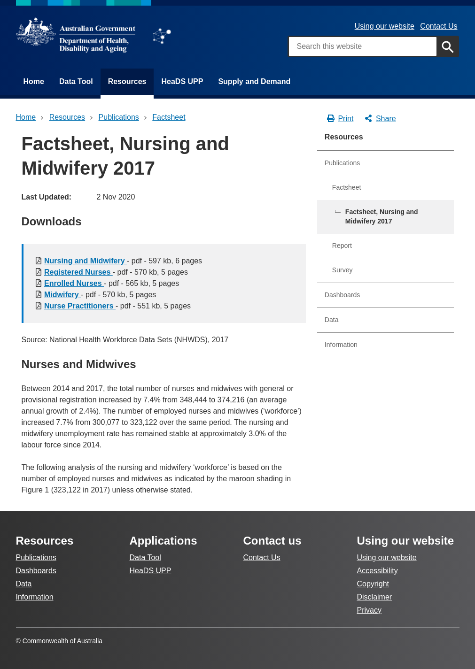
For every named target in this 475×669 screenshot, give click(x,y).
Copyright (373, 584)
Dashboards (342, 295)
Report (342, 245)
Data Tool (76, 81)
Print (340, 118)
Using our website (384, 26)
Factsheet (346, 187)
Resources (127, 81)
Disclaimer (374, 597)
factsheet (168, 117)
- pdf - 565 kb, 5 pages (111, 283)
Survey (342, 270)
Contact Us (438, 26)
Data (332, 319)
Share (380, 118)
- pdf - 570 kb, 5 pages (116, 272)
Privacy (369, 610)
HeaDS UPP (182, 81)
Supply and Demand (254, 81)
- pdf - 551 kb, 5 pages (117, 306)
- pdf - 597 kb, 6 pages (123, 261)
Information (341, 344)
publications (119, 117)
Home (33, 81)
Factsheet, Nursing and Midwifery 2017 (381, 216)
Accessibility (377, 571)
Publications (342, 163)
